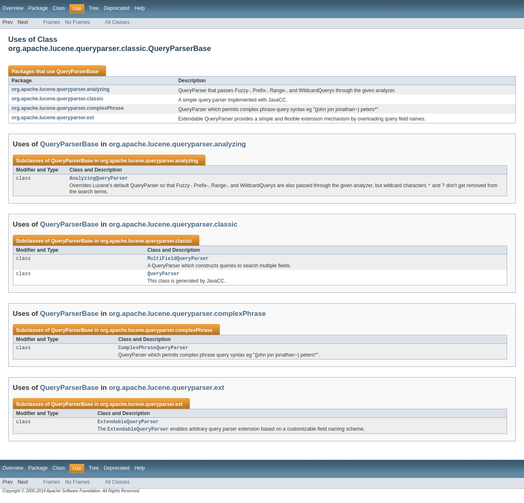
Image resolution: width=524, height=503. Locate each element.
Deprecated (117, 8)
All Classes (117, 22)
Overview (12, 8)
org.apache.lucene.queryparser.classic (58, 99)
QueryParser (164, 276)
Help (139, 8)
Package (38, 8)
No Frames (77, 22)
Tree (94, 8)
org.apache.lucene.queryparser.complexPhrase (68, 108)
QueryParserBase (77, 71)
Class (59, 8)
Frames (51, 22)
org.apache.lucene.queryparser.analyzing (61, 89)
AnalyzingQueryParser (98, 179)
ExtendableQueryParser (128, 426)
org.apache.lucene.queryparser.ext (53, 118)
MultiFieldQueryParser (178, 260)
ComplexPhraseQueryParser (153, 351)
